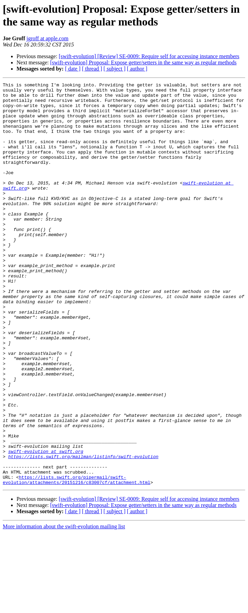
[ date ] (72, 69)
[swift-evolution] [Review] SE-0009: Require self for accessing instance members (149, 56)
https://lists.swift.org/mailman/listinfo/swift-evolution (83, 532)
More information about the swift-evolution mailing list (64, 607)
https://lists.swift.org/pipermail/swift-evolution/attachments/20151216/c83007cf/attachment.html (76, 559)
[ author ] (137, 69)
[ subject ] (115, 69)
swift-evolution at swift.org (45, 525)
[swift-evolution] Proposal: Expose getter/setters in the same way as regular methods (143, 62)
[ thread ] (92, 69)
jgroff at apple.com (47, 38)
